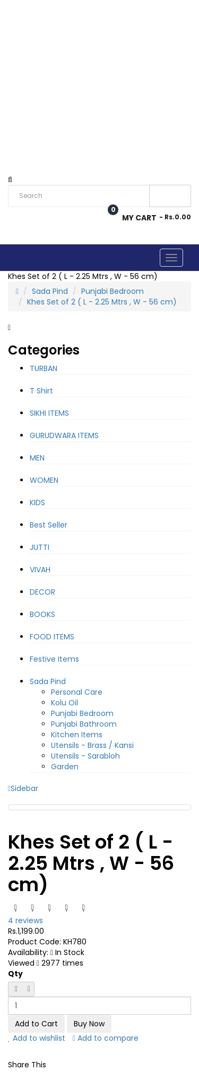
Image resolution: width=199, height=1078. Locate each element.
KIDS (37, 502)
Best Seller (48, 525)
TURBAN (43, 368)
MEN (37, 457)
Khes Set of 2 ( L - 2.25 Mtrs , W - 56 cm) (102, 302)
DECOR (42, 592)
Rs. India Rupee (24, 23)
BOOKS (42, 614)
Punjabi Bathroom (84, 724)
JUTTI (39, 547)
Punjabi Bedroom (112, 291)
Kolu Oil (64, 702)
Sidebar (23, 788)
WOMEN (44, 480)
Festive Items (54, 659)
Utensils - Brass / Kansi (92, 745)
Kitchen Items (76, 734)
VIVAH (40, 569)
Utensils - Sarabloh (85, 756)
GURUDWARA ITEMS (64, 435)
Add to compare (106, 1038)
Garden (65, 766)
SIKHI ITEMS (49, 413)
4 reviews (25, 920)
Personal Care (76, 692)
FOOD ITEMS (52, 636)
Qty (15, 973)
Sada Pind (50, 291)
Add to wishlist (36, 1038)
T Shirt (41, 390)
